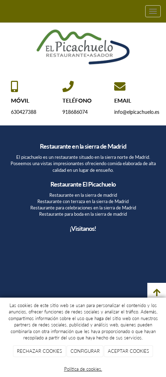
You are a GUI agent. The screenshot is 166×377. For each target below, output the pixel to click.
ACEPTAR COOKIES (128, 351)
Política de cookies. (83, 369)
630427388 (23, 112)
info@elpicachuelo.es (136, 112)
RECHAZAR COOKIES (39, 351)
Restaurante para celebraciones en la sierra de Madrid (83, 207)
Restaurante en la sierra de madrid (83, 195)
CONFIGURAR (85, 351)
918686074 (75, 112)
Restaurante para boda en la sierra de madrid (83, 214)
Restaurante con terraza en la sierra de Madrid (83, 201)
